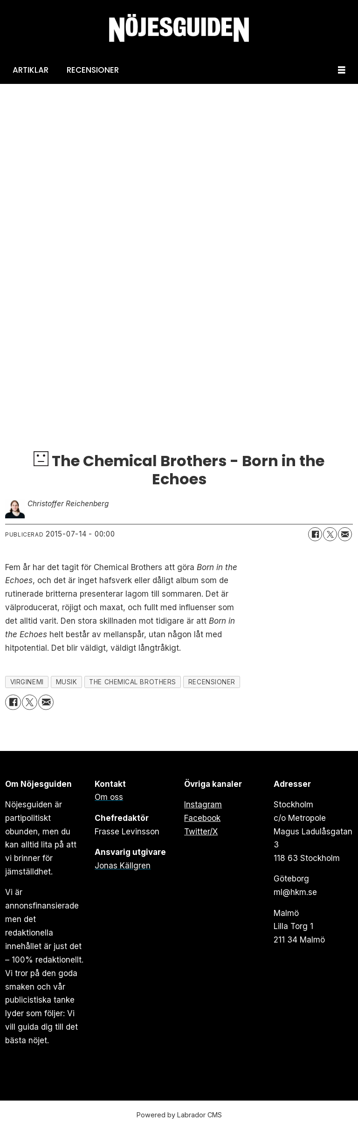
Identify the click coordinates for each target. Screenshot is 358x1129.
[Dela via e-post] (345, 534)
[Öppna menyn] (341, 70)
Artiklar (30, 70)
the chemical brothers (132, 682)
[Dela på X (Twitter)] (330, 534)
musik (66, 682)
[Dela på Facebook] (315, 534)
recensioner (211, 682)
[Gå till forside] (179, 28)
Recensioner (93, 70)
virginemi (27, 682)
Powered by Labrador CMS (179, 1115)
